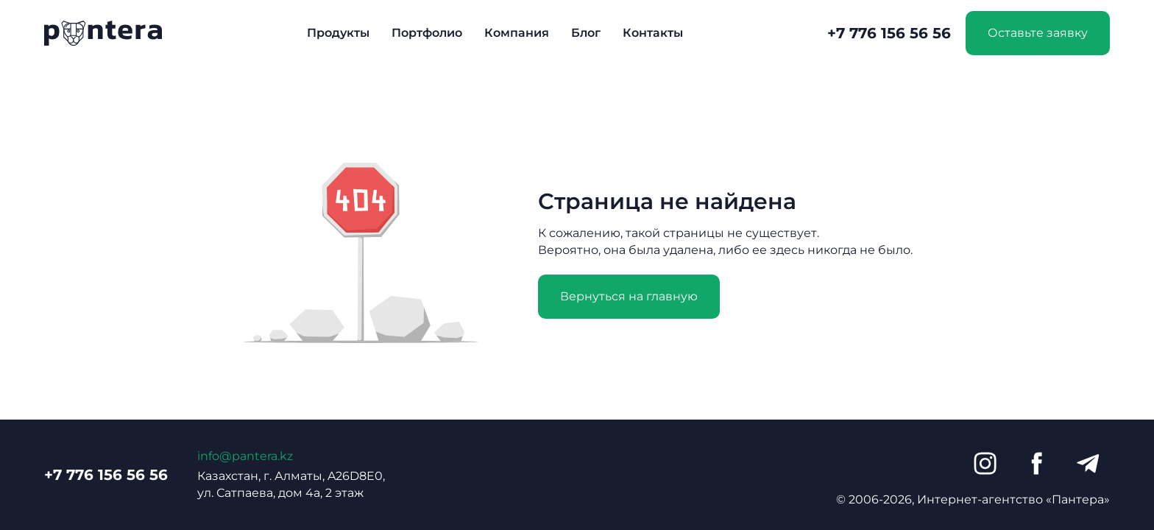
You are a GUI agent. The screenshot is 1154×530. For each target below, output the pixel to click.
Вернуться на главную (629, 296)
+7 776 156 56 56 (889, 33)
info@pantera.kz (245, 456)
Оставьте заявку (1038, 33)
